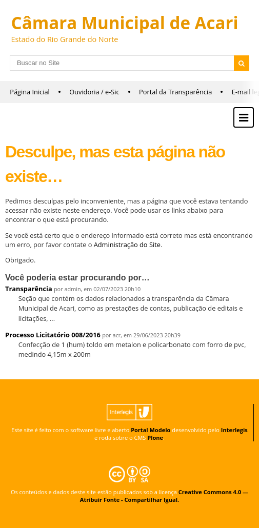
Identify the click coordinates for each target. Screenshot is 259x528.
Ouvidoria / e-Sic (94, 91)
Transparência (28, 288)
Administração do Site (127, 244)
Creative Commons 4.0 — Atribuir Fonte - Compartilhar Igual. (164, 495)
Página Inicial (30, 91)
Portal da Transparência (175, 91)
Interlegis (234, 430)
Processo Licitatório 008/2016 (53, 334)
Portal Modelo (150, 430)
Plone (155, 437)
